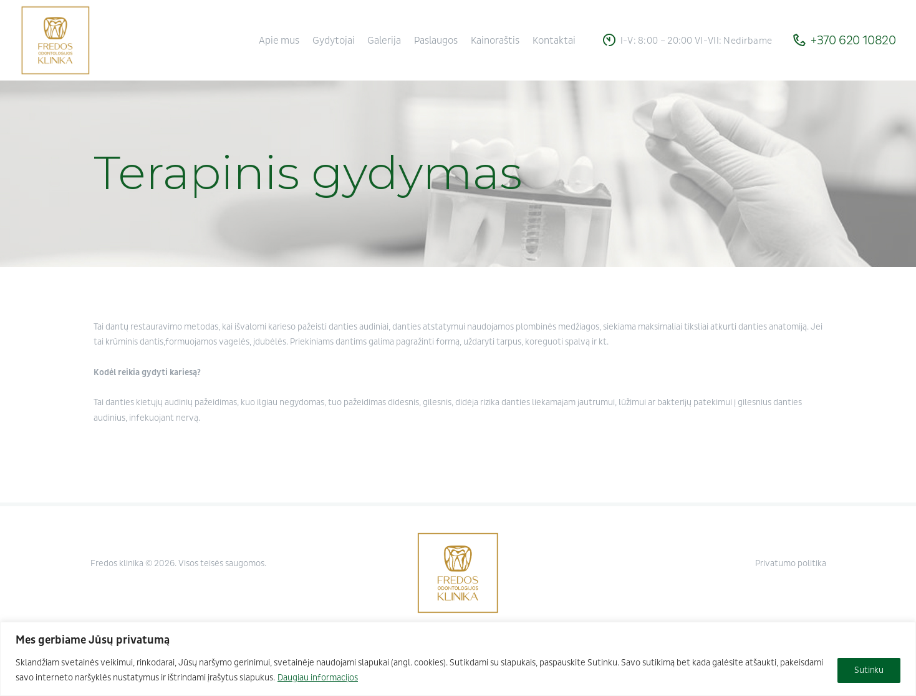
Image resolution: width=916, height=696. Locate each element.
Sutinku (869, 670)
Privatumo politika (790, 563)
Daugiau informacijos (317, 677)
